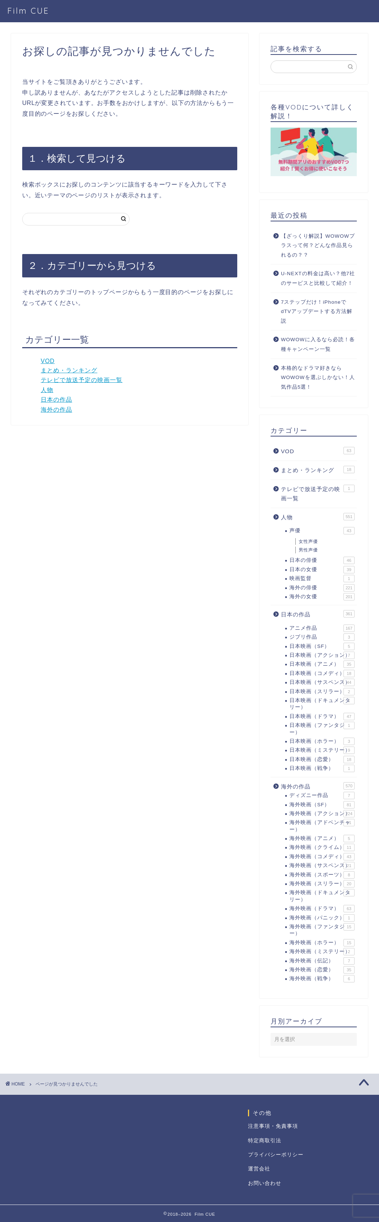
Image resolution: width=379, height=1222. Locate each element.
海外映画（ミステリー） (322, 951)
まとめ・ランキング (69, 370)
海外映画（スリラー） (322, 883)
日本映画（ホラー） (322, 741)
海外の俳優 (322, 588)
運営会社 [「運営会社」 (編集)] (259, 1169)
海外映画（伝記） (322, 961)
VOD (48, 361)
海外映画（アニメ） (322, 838)
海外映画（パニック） (322, 918)
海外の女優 (322, 596)
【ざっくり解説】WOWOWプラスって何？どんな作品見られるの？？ (318, 245)
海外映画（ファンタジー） (322, 929)
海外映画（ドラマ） (322, 908)
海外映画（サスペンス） (322, 865)
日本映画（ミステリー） (322, 750)
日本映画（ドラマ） (322, 716)
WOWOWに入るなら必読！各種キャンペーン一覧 (318, 344)
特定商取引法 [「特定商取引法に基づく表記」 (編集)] (264, 1140)
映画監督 (322, 578)
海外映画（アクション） (322, 813)
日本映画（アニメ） (322, 664)
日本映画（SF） (322, 646)
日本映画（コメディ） (322, 673)
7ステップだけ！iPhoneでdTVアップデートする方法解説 (316, 311)
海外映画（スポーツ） (322, 875)
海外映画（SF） (322, 804)
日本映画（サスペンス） (322, 682)
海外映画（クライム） (322, 847)
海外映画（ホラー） (322, 942)
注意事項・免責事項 (273, 1126)
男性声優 (308, 550)
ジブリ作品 (322, 637)
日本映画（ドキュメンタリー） (322, 703)
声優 (322, 530)
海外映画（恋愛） (322, 970)
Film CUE (28, 11)
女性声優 (308, 541)
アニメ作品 (322, 628)
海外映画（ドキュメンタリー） (322, 895)
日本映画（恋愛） (322, 759)
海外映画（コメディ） (322, 856)
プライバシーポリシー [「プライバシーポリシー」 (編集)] (275, 1154)
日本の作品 (56, 399)
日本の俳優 (322, 560)
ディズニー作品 (322, 795)
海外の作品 (56, 409)
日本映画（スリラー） (322, 691)
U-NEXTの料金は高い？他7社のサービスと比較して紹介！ (318, 278)
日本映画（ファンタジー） (322, 728)
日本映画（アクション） (322, 655)
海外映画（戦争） (322, 978)
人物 (47, 390)
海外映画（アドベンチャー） (322, 825)
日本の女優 (322, 569)
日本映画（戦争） (322, 768)
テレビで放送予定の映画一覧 (82, 380)
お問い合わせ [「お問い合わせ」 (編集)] (264, 1183)
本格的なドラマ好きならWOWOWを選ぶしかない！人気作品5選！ (318, 377)
